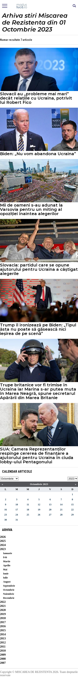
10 (16, 504)
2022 (3, 601)
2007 (3, 662)
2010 (3, 650)
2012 (3, 642)
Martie (6, 561)
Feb (5, 557)
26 (39, 514)
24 (16, 514)
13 (50, 504)
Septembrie (9, 585)
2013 (3, 638)
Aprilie (6, 565)
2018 (3, 618)
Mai (5, 569)
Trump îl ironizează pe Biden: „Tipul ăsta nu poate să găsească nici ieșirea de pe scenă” (38, 329)
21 (61, 509)
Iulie (5, 577)
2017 (3, 622)
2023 (3, 549)
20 (50, 509)
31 (16, 519)
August (7, 581)
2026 (3, 536)
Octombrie (8, 589)
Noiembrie (8, 593)
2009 (3, 654)
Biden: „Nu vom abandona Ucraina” (38, 154)
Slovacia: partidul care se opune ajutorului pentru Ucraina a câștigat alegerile (39, 269)
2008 (3, 658)
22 (72, 509)
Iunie (6, 573)
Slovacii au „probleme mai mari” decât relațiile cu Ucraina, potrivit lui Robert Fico (36, 98)
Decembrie (8, 598)
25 (28, 514)
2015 (3, 630)
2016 (3, 626)
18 (28, 509)
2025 (3, 541)
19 (39, 509)
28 (61, 514)
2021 (3, 606)
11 (28, 504)
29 (72, 514)
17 (16, 509)
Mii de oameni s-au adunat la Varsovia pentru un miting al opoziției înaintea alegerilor (31, 209)
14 (61, 504)
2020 (3, 610)
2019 (3, 614)
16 (5, 509)
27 (50, 514)
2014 (3, 634)
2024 (3, 545)
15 (72, 504)
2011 (2, 646)
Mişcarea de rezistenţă (39, 6)
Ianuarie (7, 553)
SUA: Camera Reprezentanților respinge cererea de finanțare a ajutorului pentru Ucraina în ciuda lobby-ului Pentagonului (36, 455)
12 (39, 504)
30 (5, 519)
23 (5, 514)
